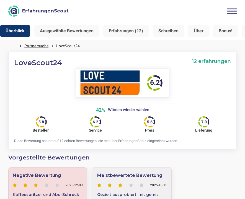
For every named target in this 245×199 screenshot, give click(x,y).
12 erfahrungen (211, 61)
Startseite (14, 46)
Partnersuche (36, 46)
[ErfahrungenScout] (38, 11)
